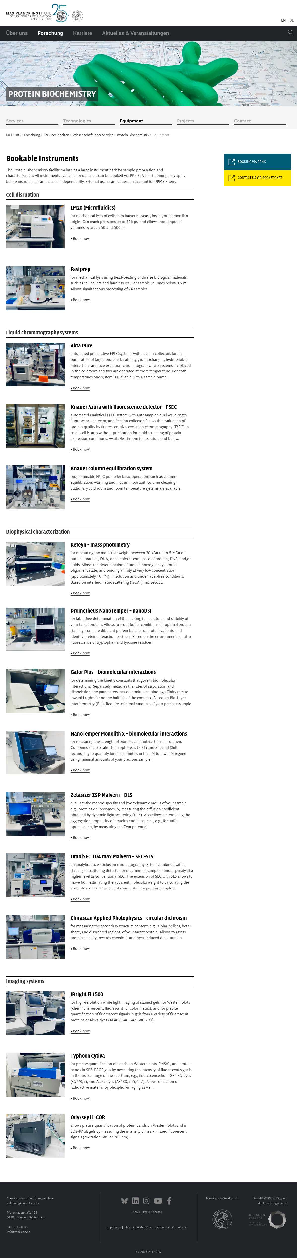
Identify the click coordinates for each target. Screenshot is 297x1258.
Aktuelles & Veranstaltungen (135, 33)
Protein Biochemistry (133, 135)
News (136, 1212)
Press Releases (152, 1212)
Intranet (182, 1227)
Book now (81, 239)
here (171, 182)
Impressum (113, 1227)
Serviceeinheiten (56, 135)
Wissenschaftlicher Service (93, 135)
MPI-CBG (13, 135)
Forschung (50, 33)
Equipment (131, 121)
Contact (242, 121)
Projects (185, 121)
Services (14, 121)
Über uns (17, 33)
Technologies (77, 121)
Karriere (82, 33)
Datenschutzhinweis (138, 1227)
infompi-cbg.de (18, 1231)
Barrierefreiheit (164, 1227)
